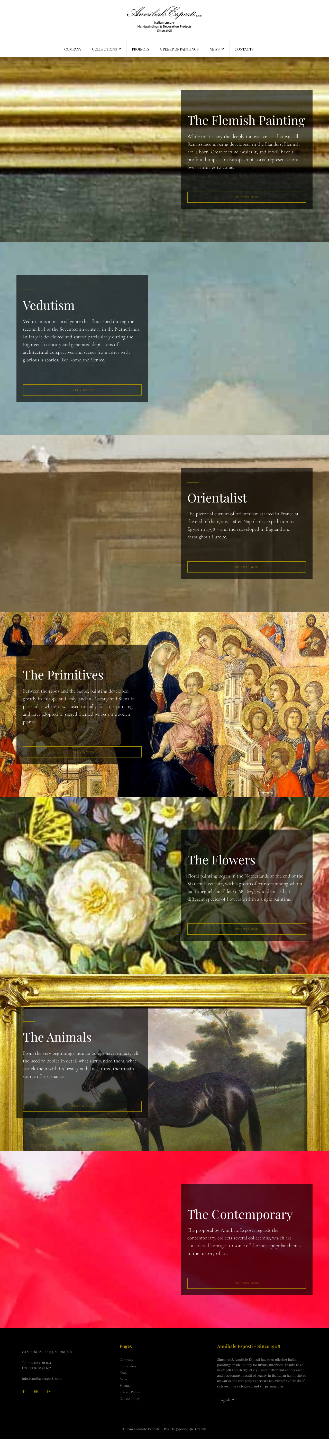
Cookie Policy (130, 1398)
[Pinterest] (36, 1391)
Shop (123, 1373)
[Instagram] (48, 1391)
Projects (140, 49)
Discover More (247, 197)
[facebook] (23, 1391)
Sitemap (125, 1385)
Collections (104, 49)
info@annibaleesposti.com (42, 1378)
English (224, 1400)
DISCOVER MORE (247, 567)
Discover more (82, 1106)
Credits (201, 1429)
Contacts (244, 49)
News (214, 49)
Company (72, 49)
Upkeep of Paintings (179, 49)
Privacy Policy (130, 1392)
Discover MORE (247, 929)
